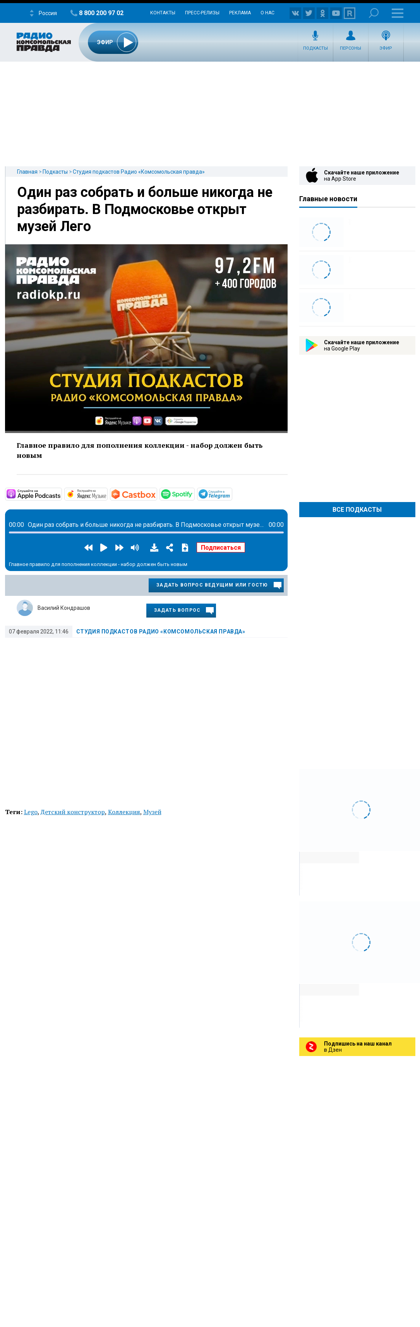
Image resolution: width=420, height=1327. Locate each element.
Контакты (162, 13)
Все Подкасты (357, 509)
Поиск (374, 13)
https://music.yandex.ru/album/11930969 (107, 493)
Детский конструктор (73, 812)
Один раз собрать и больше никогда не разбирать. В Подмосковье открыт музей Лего (145, 209)
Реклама (240, 13)
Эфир (385, 48)
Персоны (350, 48)
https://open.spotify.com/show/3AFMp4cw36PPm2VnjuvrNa (194, 493)
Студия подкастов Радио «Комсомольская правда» (139, 172)
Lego (31, 812)
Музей (152, 812)
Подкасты (315, 48)
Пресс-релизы (202, 13)
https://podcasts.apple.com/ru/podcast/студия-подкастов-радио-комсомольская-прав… (61, 493)
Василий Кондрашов (64, 608)
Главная (27, 172)
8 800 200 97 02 (101, 13)
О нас (267, 13)
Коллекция (124, 812)
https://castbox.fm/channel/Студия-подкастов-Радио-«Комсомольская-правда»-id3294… (156, 493)
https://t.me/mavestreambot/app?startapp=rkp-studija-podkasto (231, 493)
